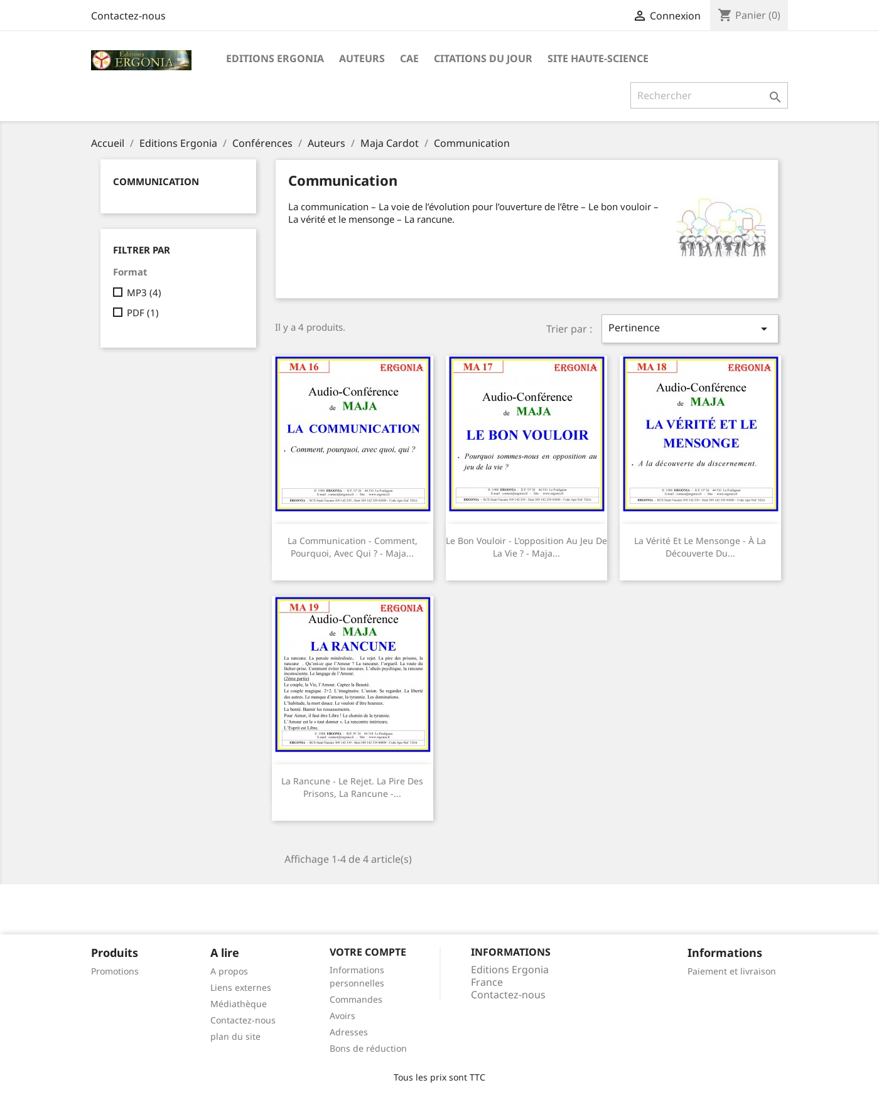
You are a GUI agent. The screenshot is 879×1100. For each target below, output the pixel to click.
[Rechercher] (709, 95)
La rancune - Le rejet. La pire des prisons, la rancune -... (352, 787)
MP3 (144, 292)
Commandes (356, 999)
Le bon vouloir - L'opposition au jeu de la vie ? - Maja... (526, 547)
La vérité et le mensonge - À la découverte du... (700, 547)
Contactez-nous (128, 16)
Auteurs (362, 58)
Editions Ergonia (275, 58)
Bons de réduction (368, 1048)
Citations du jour (483, 58)
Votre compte (368, 952)
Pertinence (690, 328)
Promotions (115, 971)
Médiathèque (238, 1004)
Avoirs (342, 1016)
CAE (409, 58)
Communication (156, 181)
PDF (143, 312)
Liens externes (240, 987)
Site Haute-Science (598, 58)
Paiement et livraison (732, 971)
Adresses (349, 1032)
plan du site (235, 1036)
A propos (229, 971)
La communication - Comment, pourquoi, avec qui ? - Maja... (353, 547)
